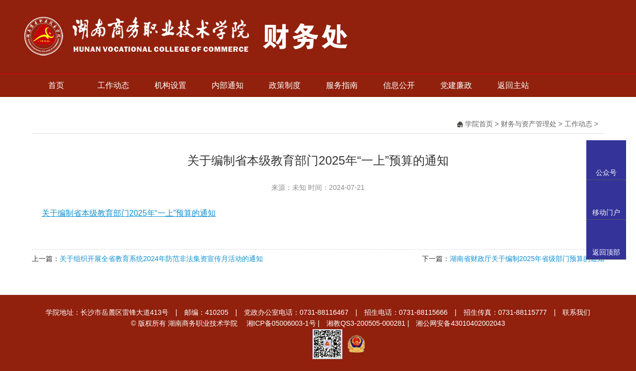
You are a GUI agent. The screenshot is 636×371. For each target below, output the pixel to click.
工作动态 (113, 85)
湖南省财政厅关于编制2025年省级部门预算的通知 (527, 259)
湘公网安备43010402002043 (460, 323)
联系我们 (576, 312)
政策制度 (285, 85)
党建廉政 (456, 85)
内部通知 (227, 85)
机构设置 (170, 85)
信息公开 (399, 85)
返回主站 (513, 85)
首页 (56, 85)
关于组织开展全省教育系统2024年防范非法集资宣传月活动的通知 (161, 259)
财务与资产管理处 (528, 124)
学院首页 (479, 124)
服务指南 (342, 85)
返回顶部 (606, 252)
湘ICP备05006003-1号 (281, 323)
